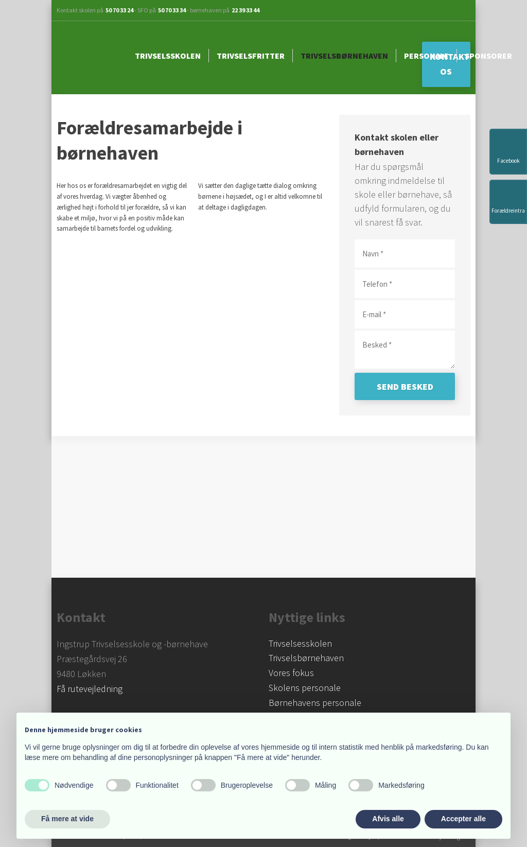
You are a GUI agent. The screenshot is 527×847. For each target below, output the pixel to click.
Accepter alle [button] (463, 819)
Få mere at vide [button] (67, 819)
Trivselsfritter (251, 55)
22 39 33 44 (245, 10)
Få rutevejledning (89, 689)
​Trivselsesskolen (300, 643)
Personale (426, 55)
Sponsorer (488, 55)
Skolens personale (305, 688)
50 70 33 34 (172, 10)
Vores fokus (291, 673)
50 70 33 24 (119, 10)
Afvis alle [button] (387, 819)
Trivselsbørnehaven (344, 55)
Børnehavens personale (315, 702)
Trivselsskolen (168, 55)
